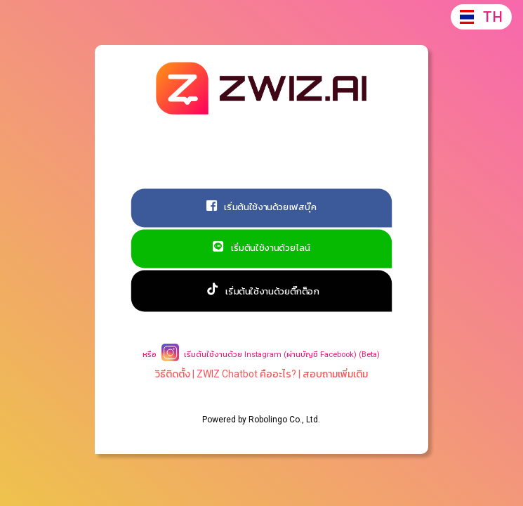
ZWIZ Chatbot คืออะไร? (246, 373)
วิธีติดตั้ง (172, 373)
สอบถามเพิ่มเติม (335, 373)
